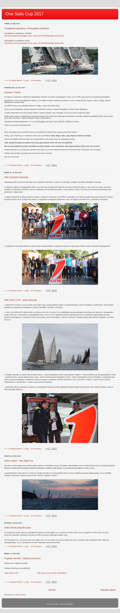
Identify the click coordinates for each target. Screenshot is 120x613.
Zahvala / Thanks (12, 92)
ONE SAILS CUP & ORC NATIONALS (52, 573)
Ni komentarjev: (36, 80)
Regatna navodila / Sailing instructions (22, 558)
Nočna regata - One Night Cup (18, 461)
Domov (52, 590)
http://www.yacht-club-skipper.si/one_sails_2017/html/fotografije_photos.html (34, 36)
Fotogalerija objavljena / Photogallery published (26, 28)
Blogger (70, 604)
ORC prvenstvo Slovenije (16, 177)
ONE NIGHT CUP (11, 573)
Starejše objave (108, 590)
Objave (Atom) (20, 595)
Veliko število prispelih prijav (17, 527)
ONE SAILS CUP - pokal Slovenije (20, 300)
